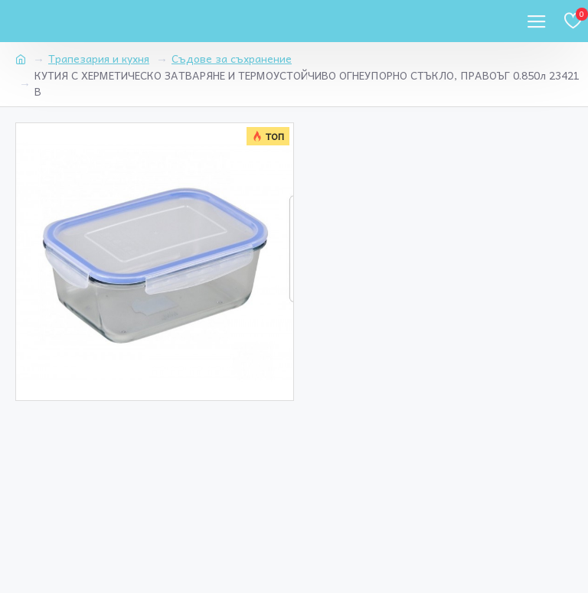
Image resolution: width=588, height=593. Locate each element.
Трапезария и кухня (98, 59)
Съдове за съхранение (232, 59)
